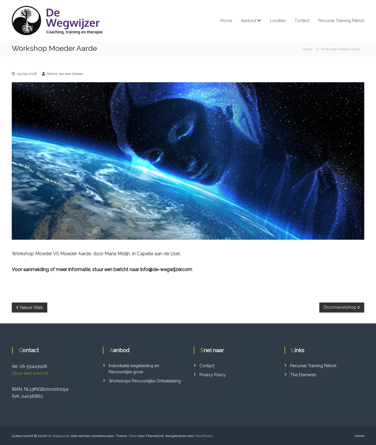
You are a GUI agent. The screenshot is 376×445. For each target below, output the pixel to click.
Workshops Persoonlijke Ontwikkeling (145, 381)
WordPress (204, 436)
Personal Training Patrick (341, 20)
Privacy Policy (212, 374)
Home (226, 20)
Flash (133, 436)
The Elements (303, 374)
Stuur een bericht (30, 373)
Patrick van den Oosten (65, 74)
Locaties (278, 20)
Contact (302, 20)
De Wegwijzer (58, 436)
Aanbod (248, 20)
